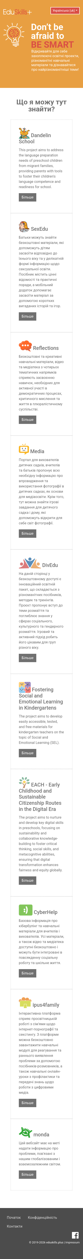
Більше (27, 197)
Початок (14, 1217)
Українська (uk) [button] (64, 10)
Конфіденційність (42, 1217)
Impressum (73, 1242)
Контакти (14, 1226)
